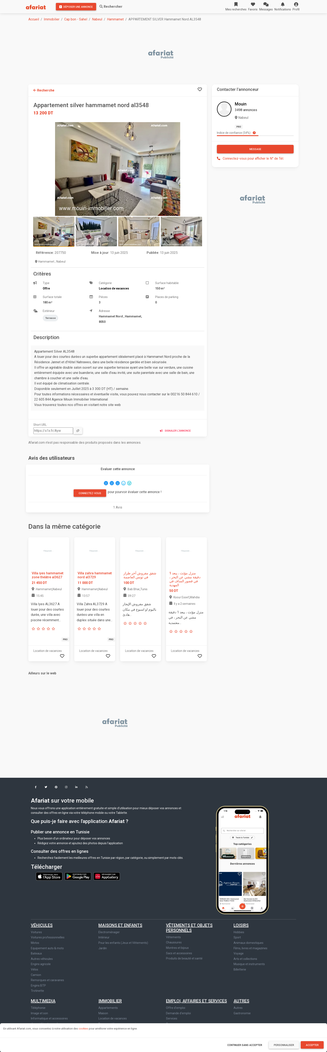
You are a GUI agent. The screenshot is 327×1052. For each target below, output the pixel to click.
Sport (237, 937)
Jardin (102, 948)
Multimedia (43, 1000)
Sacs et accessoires (179, 953)
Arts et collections (245, 959)
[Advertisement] (153, 54)
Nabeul (97, 19)
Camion (36, 975)
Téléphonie (38, 1007)
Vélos (34, 969)
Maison (103, 1013)
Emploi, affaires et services (196, 1000)
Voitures (36, 932)
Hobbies (239, 932)
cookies (83, 1028)
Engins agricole (41, 964)
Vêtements (173, 937)
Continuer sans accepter (244, 1045)
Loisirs (241, 925)
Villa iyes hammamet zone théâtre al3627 (47, 575)
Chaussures (174, 942)
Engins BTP (38, 985)
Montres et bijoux (177, 947)
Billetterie (240, 969)
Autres (241, 1000)
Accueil (33, 19)
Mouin (241, 103)
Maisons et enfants (120, 925)
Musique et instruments (249, 964)
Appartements (108, 1007)
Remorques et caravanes (47, 980)
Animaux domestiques (248, 942)
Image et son (39, 1013)
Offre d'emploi (175, 1007)
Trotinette (37, 990)
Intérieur (103, 937)
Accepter (312, 1045)
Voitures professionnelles (47, 937)
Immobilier (51, 19)
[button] (296, 7)
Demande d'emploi (178, 1013)
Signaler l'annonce (175, 430)
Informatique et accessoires (49, 1018)
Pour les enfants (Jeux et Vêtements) (123, 942)
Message (255, 149)
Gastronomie (242, 1013)
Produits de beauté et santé (184, 958)
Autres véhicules (42, 959)
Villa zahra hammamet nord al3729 (95, 575)
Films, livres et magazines (250, 948)
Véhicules (42, 925)
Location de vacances (112, 1018)
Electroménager (109, 932)
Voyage (239, 953)
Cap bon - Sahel (75, 19)
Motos (35, 942)
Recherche (43, 90)
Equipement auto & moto (47, 948)
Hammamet (115, 19)
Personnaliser (284, 1045)
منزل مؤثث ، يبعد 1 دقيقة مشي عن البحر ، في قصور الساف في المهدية (184, 579)
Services (171, 1018)
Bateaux (36, 953)
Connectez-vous (90, 493)
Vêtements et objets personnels (189, 928)
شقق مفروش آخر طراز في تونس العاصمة (139, 575)
